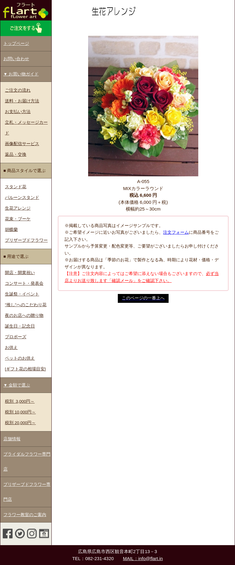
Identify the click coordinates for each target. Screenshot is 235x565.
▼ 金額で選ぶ (16, 385)
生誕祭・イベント (22, 294)
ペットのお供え (20, 358)
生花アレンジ (18, 208)
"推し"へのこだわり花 (26, 305)
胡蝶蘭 (11, 229)
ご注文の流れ (18, 90)
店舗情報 (12, 439)
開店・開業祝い (20, 272)
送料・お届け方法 (22, 101)
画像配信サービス (22, 143)
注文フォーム (176, 232)
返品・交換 (15, 154)
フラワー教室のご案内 (24, 514)
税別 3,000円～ (20, 401)
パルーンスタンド (22, 197)
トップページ (16, 43)
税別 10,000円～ (20, 412)
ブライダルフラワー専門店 (26, 461)
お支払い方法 (18, 111)
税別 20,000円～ (20, 422)
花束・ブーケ (18, 219)
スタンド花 (15, 187)
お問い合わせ (16, 59)
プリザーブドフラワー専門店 (26, 492)
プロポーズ (15, 337)
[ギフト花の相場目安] (25, 369)
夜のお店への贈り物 (24, 315)
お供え (11, 347)
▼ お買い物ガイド (21, 74)
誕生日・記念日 (20, 326)
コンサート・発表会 (24, 283)
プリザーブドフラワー (26, 240)
